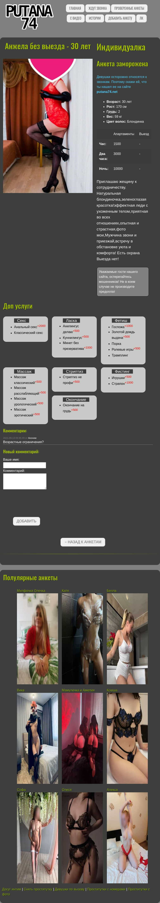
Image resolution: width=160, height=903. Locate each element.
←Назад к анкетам (82, 542)
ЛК (141, 18)
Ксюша (112, 690)
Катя (65, 590)
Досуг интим (11, 889)
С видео (75, 18)
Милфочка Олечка (31, 590)
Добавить (26, 521)
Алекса (112, 789)
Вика (20, 690)
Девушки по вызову (70, 889)
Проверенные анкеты (129, 8)
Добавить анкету (120, 18)
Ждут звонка (98, 8)
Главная (75, 8)
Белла (111, 590)
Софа (21, 789)
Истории (95, 18)
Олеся (67, 789)
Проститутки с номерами (106, 889)
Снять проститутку (38, 889)
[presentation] (34, 504)
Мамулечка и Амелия (78, 690)
